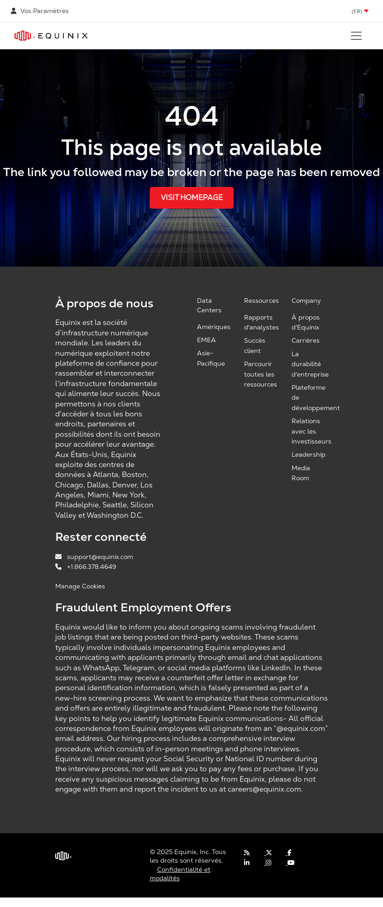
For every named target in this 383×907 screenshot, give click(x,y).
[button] (360, 11)
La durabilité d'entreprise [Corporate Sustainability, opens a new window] (310, 364)
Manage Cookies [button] (80, 586)
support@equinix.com (94, 557)
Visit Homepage (192, 197)
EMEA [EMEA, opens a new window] (206, 340)
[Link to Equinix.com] (51, 35)
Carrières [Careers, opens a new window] (306, 340)
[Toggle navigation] (356, 35)
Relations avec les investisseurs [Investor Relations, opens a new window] (311, 431)
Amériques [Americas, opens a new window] (213, 327)
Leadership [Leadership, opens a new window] (309, 454)
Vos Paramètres (40, 11)
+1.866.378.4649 (85, 567)
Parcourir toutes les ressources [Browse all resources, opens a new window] (260, 374)
